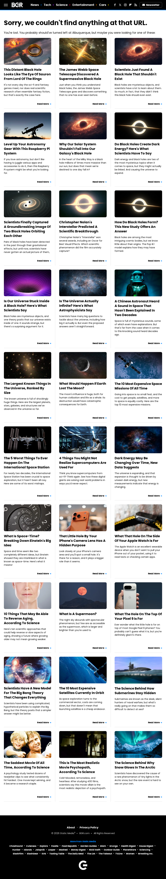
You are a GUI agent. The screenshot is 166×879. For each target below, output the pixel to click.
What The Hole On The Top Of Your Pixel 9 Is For (138, 616)
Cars (102, 5)
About (71, 827)
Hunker (16, 849)
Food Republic (69, 846)
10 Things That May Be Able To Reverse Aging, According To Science (26, 618)
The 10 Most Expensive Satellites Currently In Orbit (81, 690)
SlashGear (32, 853)
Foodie (54, 846)
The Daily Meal (76, 853)
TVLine (119, 853)
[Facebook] (115, 5)
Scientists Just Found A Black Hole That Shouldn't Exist (135, 74)
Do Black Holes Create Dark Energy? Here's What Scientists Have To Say (137, 148)
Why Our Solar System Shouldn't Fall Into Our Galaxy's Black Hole (77, 148)
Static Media (67, 833)
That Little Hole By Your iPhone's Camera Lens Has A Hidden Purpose (82, 540)
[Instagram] (125, 5)
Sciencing (144, 849)
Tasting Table (56, 853)
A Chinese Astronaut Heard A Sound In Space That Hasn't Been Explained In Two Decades (137, 308)
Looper (51, 849)
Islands (28, 849)
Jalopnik (40, 849)
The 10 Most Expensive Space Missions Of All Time (138, 386)
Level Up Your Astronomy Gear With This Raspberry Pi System (27, 148)
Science (62, 5)
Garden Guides (88, 846)
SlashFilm (18, 853)
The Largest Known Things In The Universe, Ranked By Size (27, 388)
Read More (43, 104)
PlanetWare (129, 849)
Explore (44, 846)
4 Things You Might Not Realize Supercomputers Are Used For (82, 462)
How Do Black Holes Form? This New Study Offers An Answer (136, 226)
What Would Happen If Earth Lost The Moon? (82, 385)
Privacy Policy (89, 827)
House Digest (146, 846)
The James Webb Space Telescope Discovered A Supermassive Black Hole (80, 74)
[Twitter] (120, 5)
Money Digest (78, 849)
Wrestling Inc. (145, 853)
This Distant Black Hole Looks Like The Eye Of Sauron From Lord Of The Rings (27, 74)
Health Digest (128, 846)
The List (91, 853)
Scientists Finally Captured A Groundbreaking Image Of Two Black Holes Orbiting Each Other (27, 229)
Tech (47, 5)
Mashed (63, 849)
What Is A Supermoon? (78, 614)
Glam (103, 846)
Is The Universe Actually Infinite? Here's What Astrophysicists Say (79, 305)
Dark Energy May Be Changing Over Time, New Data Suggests (136, 462)
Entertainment (83, 5)
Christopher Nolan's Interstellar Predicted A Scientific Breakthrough (78, 226)
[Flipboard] (130, 5)
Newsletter (151, 5)
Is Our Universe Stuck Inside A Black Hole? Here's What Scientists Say (26, 305)
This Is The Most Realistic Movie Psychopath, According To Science (79, 767)
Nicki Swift (94, 849)
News (35, 5)
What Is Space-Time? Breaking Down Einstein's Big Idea (27, 540)
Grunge (113, 846)
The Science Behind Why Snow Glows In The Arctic (135, 765)
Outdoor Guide (112, 849)
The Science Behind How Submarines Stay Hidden (135, 690)
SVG (44, 853)
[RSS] (135, 5)
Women (130, 853)
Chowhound (16, 846)
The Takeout (105, 853)
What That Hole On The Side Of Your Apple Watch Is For (137, 538)
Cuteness (31, 846)
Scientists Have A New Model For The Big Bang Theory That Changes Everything (27, 692)
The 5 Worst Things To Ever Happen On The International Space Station (26, 462)
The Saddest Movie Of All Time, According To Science (26, 765)
